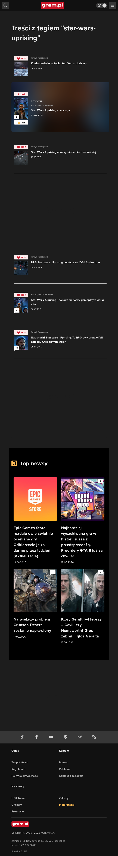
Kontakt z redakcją (71, 776)
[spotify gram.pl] (66, 737)
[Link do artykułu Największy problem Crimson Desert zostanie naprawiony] (35, 604)
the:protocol (66, 805)
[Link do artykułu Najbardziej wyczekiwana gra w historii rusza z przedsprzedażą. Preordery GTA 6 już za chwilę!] (83, 520)
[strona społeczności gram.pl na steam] (80, 737)
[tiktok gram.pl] (23, 737)
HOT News (18, 798)
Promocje (17, 811)
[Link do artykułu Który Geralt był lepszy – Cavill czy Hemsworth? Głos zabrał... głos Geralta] (83, 607)
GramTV (16, 805)
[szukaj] (5, 5)
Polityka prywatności (24, 776)
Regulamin (18, 769)
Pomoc (63, 762)
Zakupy (64, 798)
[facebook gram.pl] (37, 737)
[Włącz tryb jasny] (101, 5)
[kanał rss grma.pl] (95, 737)
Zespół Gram (19, 762)
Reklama (64, 769)
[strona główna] (52, 5)
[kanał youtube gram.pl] (52, 737)
